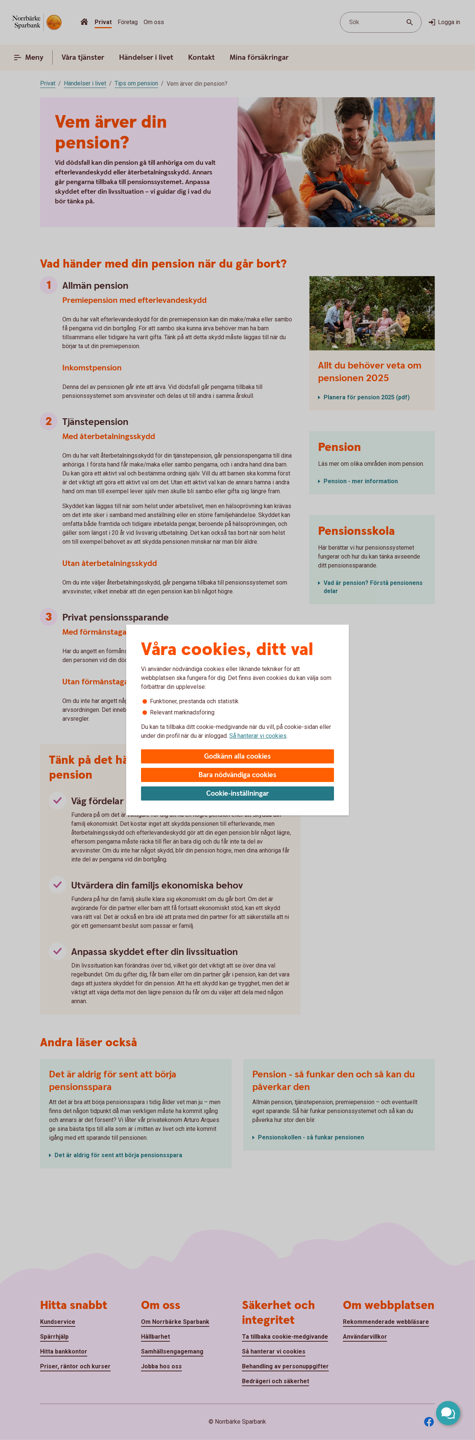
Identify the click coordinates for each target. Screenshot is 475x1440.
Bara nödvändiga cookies (237, 775)
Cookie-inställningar (237, 793)
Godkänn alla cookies (237, 756)
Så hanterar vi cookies (257, 735)
